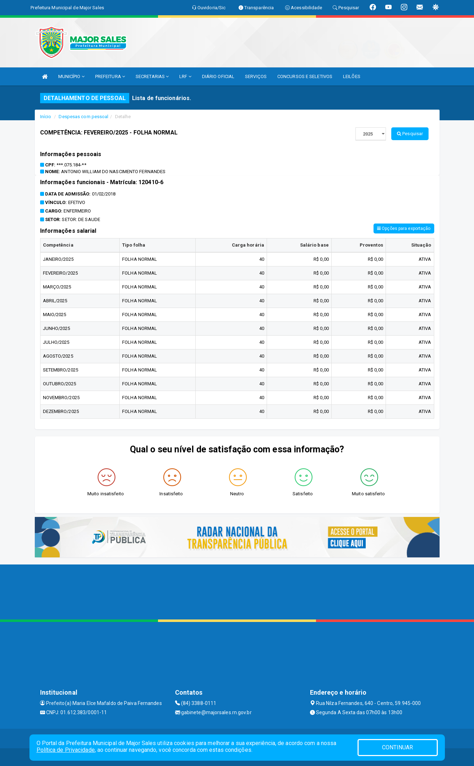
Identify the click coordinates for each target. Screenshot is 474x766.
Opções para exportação (403, 228)
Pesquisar (410, 133)
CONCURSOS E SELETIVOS (304, 76)
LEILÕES (351, 76)
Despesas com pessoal (83, 116)
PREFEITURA (110, 76)
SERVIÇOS (256, 76)
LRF (185, 76)
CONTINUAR (397, 747)
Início (45, 116)
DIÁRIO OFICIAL (218, 76)
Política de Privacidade (66, 749)
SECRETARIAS (152, 76)
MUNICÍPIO (71, 76)
